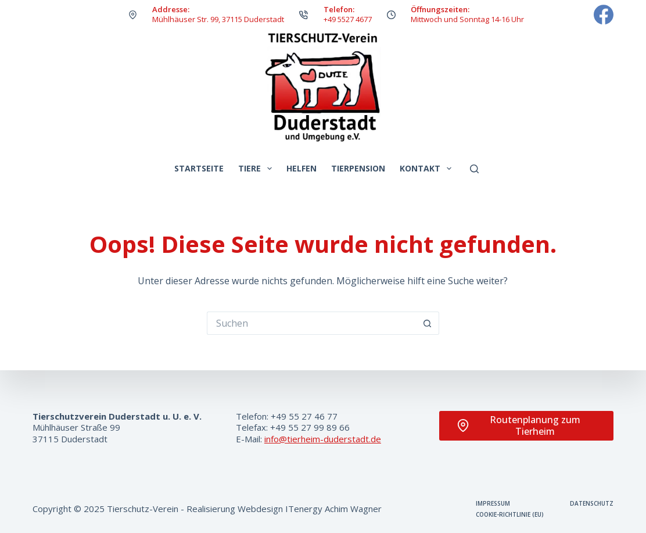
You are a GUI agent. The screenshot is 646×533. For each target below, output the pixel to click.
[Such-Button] (427, 323)
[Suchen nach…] (311, 323)
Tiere (257, 169)
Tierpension (358, 168)
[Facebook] (603, 14)
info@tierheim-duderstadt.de (322, 439)
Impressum (493, 503)
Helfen (301, 168)
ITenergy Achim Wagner (333, 508)
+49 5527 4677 (348, 19)
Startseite (199, 168)
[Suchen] (474, 168)
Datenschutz (591, 503)
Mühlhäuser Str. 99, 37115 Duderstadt (218, 19)
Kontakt (428, 169)
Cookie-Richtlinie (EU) (510, 514)
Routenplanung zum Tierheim (518, 425)
